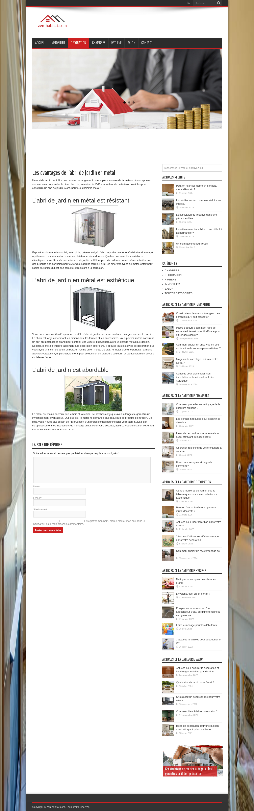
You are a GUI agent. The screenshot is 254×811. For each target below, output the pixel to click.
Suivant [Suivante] (216, 49)
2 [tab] (129, 102)
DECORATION (78, 42)
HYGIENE (116, 42)
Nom (36, 486)
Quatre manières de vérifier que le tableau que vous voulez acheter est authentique (196, 494)
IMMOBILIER (58, 42)
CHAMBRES (98, 42)
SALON (131, 42)
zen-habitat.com (56, 806)
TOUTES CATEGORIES (178, 293)
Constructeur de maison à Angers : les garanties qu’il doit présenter (188, 771)
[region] (127, 99)
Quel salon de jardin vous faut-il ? (195, 682)
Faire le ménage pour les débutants (196, 625)
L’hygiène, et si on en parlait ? (193, 593)
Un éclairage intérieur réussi (192, 243)
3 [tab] (134, 102)
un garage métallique (128, 341)
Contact (147, 42)
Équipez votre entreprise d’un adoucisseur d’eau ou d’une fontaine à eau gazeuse (198, 612)
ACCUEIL (40, 42)
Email (36, 497)
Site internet (40, 509)
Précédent (226, 49)
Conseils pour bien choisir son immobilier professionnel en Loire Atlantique (195, 377)
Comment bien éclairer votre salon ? (197, 711)
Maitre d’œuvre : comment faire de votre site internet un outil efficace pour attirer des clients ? (198, 331)
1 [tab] (124, 102)
